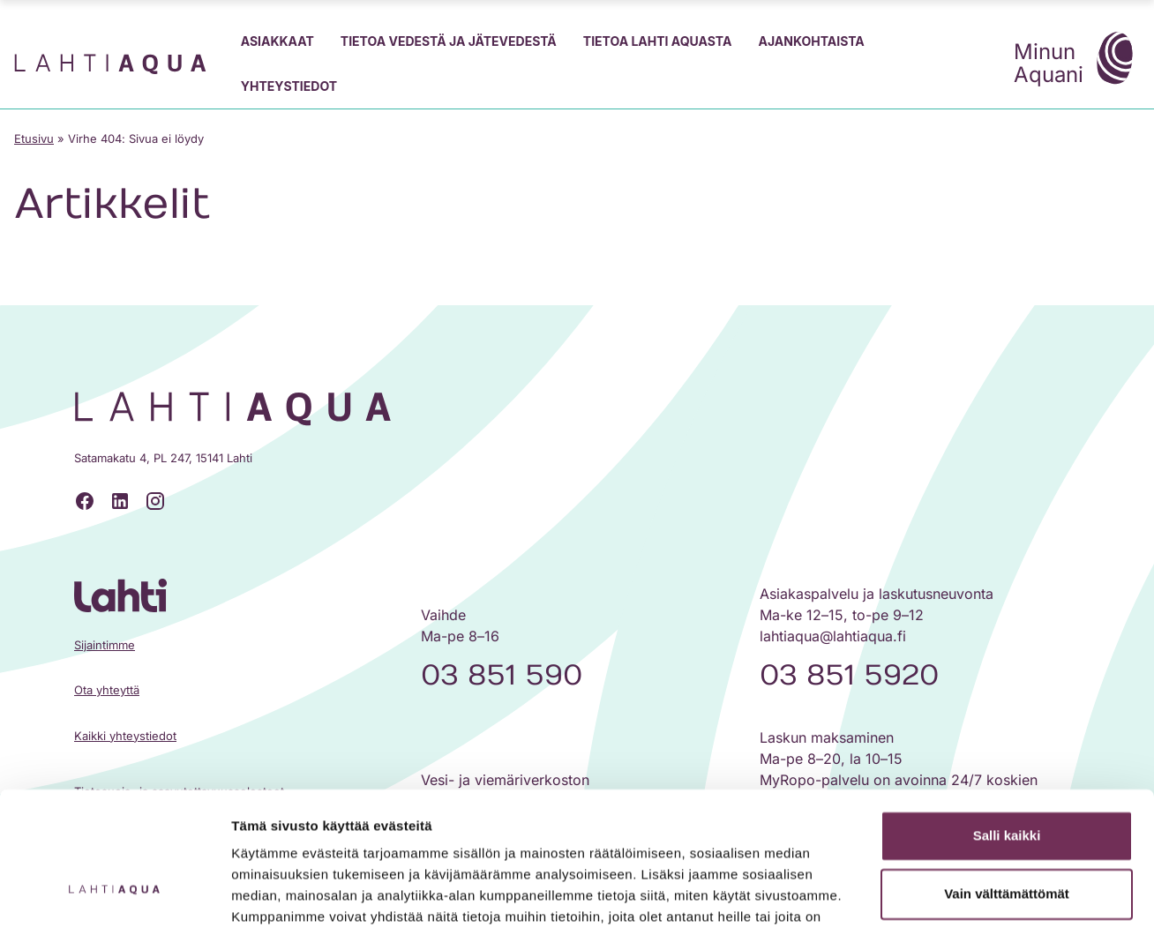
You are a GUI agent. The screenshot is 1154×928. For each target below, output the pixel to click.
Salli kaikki (1007, 721)
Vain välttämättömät (1006, 778)
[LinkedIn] (120, 501)
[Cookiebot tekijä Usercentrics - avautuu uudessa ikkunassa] (114, 893)
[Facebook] (84, 501)
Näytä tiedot (269, 893)
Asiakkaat (277, 41)
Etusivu (34, 138)
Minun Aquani (1077, 60)
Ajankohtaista (811, 41)
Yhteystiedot (289, 86)
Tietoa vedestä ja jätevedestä (449, 41)
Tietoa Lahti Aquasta (657, 41)
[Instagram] (155, 501)
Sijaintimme (104, 645)
